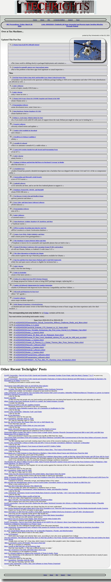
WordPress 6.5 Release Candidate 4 (25, 137)
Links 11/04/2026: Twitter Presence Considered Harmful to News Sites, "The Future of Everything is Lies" (40, 449)
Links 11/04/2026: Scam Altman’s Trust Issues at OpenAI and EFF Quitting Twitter (32, 446)
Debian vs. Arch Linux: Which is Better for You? (28, 118)
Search (70, 20)
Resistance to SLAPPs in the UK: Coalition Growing (22, 405)
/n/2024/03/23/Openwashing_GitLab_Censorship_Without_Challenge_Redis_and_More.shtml (51, 323)
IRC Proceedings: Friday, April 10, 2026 (18, 470)
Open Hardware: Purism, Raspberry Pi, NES (27, 111)
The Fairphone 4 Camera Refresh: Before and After (30, 240)
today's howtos (17, 92)
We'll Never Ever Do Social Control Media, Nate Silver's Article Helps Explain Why (32, 519)
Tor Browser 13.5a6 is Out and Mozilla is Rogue (28, 196)
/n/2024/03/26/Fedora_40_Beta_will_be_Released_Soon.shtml (39, 335)
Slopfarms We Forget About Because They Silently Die (23, 486)
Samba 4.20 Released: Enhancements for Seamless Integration (33, 285)
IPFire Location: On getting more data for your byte (30, 228)
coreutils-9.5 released (20, 143)
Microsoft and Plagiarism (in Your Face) (26, 291)
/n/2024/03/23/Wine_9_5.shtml (27, 325)
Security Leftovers (19, 124)
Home (35, 20)
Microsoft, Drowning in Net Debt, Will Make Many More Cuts (25, 550)
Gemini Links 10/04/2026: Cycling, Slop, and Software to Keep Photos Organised (32, 563)
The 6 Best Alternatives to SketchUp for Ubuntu (28, 253)
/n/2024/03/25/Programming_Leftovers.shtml (32, 355)
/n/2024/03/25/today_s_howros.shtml (29, 332)
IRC (48, 20)
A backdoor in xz (19, 168)
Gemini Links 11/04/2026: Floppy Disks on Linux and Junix (24, 425)
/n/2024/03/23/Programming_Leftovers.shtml (32, 357)
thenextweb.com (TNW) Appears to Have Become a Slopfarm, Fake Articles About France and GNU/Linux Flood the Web (46, 453)
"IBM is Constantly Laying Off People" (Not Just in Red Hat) (24, 543)
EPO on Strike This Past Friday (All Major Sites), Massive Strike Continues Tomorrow (33, 389)
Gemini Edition (60, 20)
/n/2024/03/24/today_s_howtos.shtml (29, 340)
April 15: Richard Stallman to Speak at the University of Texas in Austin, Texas (31, 553)
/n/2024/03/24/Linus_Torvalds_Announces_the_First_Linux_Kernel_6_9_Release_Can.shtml (51, 330)
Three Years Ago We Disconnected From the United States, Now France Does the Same (34, 474)
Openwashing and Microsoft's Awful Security (28, 177)
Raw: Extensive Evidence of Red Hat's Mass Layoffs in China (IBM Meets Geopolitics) (34, 515)
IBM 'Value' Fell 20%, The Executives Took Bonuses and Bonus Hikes (28, 500)
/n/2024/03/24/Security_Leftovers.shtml (30, 345)
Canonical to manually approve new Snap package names (30, 67)
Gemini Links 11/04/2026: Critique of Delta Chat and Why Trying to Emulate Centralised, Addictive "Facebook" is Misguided (46, 443)
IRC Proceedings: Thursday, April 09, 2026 (19, 560)
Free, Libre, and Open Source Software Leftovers (29, 202)
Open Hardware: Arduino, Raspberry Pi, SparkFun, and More (33, 221)
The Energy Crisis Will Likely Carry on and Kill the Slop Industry (26, 386)
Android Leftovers (19, 183)
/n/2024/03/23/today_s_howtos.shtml (29, 352)
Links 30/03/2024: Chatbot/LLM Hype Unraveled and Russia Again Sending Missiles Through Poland (72, 25)
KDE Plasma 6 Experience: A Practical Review (28, 304)
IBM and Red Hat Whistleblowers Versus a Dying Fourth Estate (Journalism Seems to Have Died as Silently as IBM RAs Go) (47, 482)
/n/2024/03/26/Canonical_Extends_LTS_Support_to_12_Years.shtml (41, 327)
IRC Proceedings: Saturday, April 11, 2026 (18, 418)
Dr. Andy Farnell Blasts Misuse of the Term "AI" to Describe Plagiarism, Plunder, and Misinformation (38, 531)
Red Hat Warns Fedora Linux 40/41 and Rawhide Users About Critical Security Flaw (39, 77)
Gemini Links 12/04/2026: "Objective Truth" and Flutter (23, 412)
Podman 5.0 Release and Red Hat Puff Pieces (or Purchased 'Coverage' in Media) (39, 162)
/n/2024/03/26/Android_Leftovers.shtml (30, 350)
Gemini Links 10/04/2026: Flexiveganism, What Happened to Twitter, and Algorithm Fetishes (36, 489)
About (42, 20)
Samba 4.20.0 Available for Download (25, 130)
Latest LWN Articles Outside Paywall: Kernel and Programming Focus (36, 149)
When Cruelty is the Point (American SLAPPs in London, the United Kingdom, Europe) (34, 401)
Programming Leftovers (20, 105)
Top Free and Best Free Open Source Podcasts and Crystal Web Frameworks (37, 260)
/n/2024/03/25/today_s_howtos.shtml (29, 347)
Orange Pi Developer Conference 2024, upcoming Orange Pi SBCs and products (38, 247)
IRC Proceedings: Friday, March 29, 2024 (20, 25)
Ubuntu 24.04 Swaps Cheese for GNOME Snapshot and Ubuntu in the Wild (36, 98)
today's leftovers (18, 86)
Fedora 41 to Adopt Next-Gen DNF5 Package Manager (31, 279)
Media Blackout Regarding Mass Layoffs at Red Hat (22, 496)
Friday (46, 313)
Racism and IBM (10, 398)
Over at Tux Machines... (12, 415)
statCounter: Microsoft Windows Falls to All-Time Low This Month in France (30, 429)
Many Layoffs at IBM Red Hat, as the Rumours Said (22, 546)
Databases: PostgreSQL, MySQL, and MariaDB (29, 190)
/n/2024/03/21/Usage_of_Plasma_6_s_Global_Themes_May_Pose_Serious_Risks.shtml (49, 342)
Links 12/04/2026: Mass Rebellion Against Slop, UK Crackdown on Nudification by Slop (34, 408)
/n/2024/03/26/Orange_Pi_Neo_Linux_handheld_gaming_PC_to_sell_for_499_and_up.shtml (50, 337)
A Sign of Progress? (11, 534)
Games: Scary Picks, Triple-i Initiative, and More (29, 234)
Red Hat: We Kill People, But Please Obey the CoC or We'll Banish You (28, 422)
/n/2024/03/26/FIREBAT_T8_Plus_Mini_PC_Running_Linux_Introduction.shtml (45, 360)
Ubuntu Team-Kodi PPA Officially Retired (26, 45)
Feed (77, 20)
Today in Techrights (20, 272)
